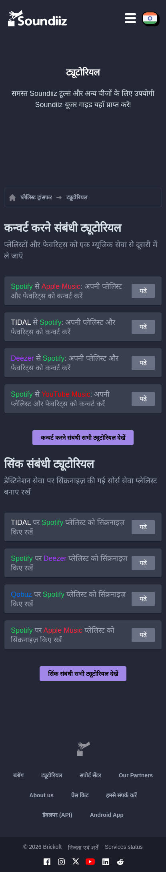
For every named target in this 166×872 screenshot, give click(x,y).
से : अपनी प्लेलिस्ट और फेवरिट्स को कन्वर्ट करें (66, 291)
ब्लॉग (18, 775)
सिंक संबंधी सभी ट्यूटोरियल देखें (83, 673)
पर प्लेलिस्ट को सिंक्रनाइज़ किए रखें (67, 527)
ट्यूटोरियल (51, 775)
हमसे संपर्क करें (121, 795)
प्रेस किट (79, 795)
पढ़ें (143, 291)
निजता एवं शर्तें (83, 847)
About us (41, 795)
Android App (107, 815)
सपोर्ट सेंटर (90, 775)
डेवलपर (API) (57, 815)
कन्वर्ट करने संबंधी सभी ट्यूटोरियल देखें (83, 437)
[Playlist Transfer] (38, 18)
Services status (124, 847)
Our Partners (136, 775)
